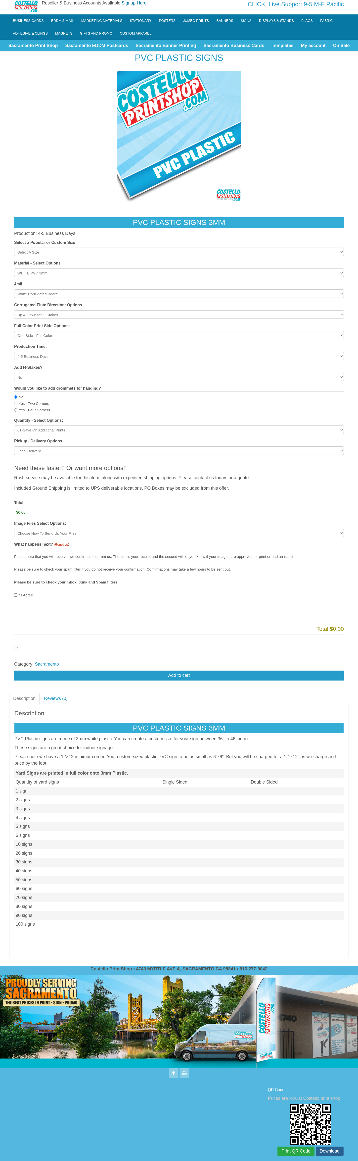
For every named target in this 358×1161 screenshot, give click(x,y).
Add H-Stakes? (28, 367)
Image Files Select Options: (40, 523)
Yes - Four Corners (34, 410)
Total (18, 503)
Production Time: (30, 346)
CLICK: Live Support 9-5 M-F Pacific (296, 4)
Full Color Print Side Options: (42, 326)
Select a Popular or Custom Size (44, 242)
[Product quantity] (19, 648)
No (21, 397)
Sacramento (47, 664)
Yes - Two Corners (34, 403)
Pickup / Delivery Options (38, 441)
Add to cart (179, 675)
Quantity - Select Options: (38, 420)
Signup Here (134, 2)
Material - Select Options (37, 263)
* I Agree (26, 595)
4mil (18, 284)
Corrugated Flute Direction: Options (48, 305)
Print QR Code (296, 1151)
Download (330, 1151)
